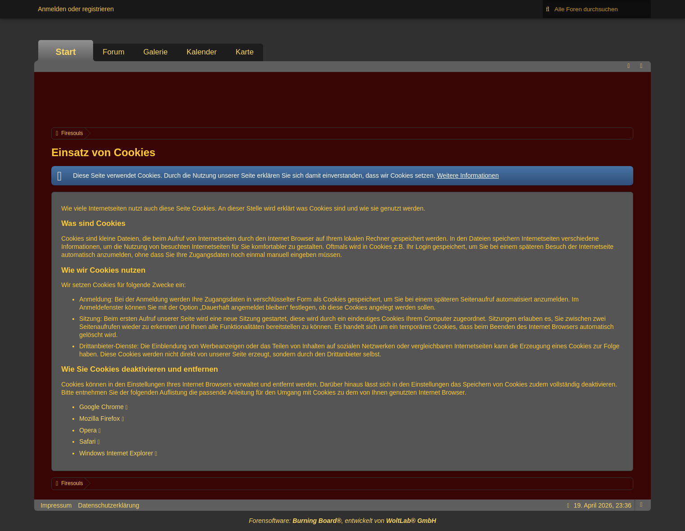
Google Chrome (101, 406)
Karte (245, 52)
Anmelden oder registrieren (76, 9)
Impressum (56, 505)
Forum (113, 52)
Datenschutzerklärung (108, 505)
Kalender (202, 52)
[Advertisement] (342, 98)
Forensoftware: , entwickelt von (342, 520)
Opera (88, 430)
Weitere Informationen (467, 175)
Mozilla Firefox (99, 418)
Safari (87, 441)
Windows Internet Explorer (116, 453)
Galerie (155, 52)
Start (66, 52)
